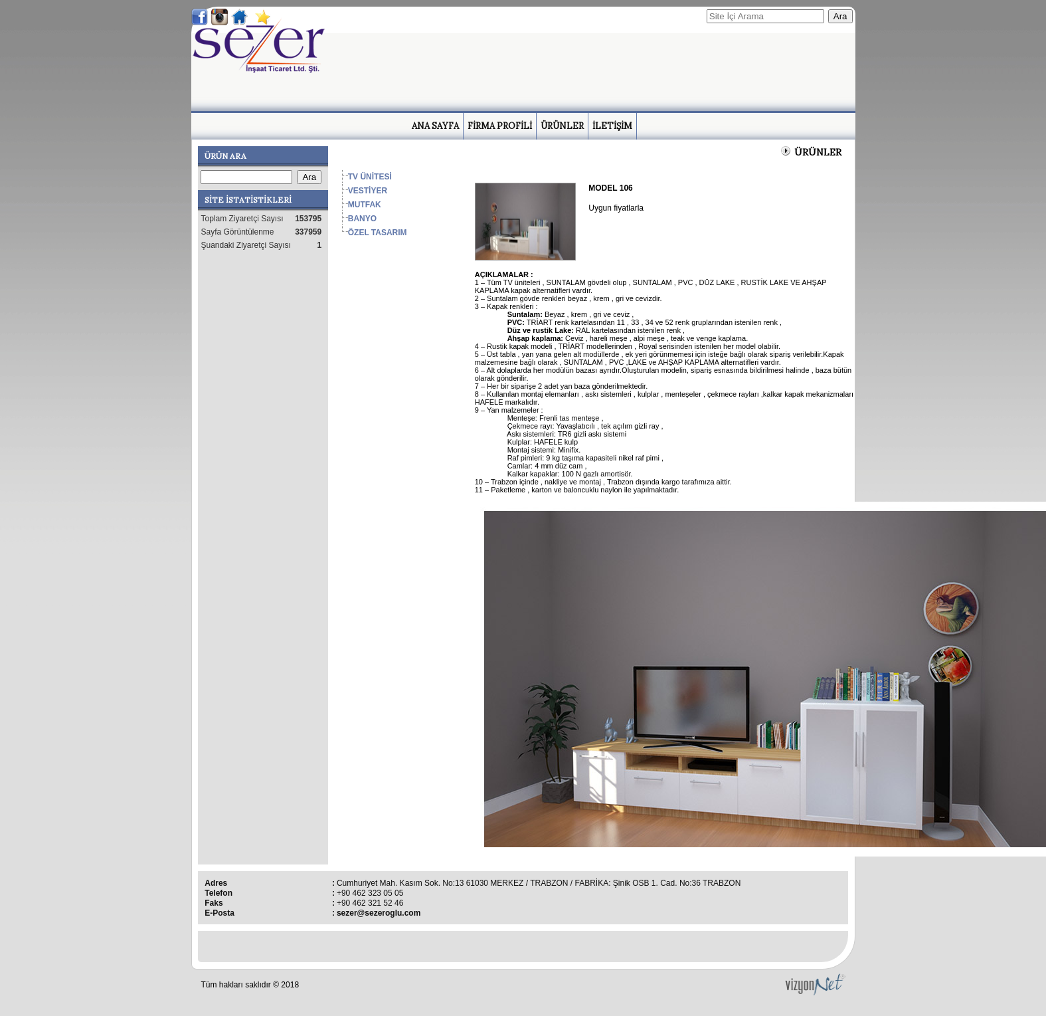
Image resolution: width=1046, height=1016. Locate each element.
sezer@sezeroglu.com (378, 913)
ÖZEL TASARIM (377, 232)
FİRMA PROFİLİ (500, 126)
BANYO (362, 218)
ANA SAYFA (435, 126)
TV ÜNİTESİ (370, 176)
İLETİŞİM (612, 126)
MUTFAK (364, 204)
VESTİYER (367, 190)
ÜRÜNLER (562, 126)
